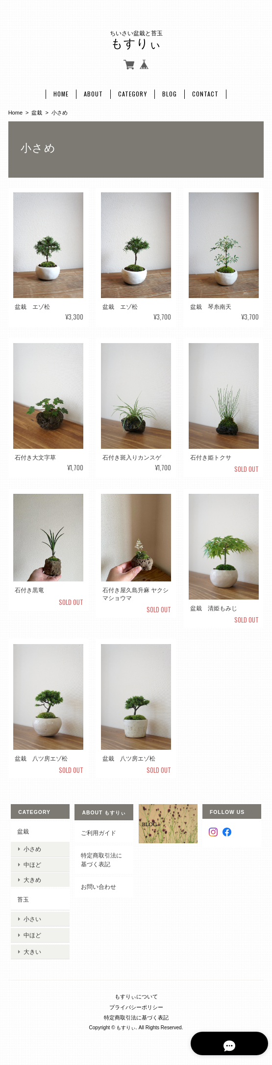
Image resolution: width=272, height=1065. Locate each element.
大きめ (32, 879)
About (93, 93)
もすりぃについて (136, 991)
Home (61, 93)
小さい (32, 917)
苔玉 (23, 898)
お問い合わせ (98, 886)
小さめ (32, 848)
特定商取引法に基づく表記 (101, 858)
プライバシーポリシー (136, 1002)
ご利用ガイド (98, 832)
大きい (32, 947)
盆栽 (36, 112)
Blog (169, 93)
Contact (205, 93)
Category (132, 93)
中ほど (32, 863)
